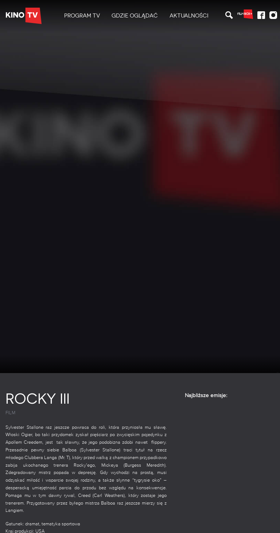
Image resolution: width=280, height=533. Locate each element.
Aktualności (189, 15)
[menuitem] (82, 16)
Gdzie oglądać (135, 15)
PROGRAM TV (82, 15)
